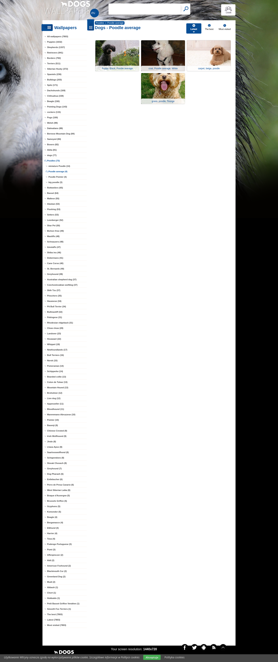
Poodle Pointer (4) (57, 177)
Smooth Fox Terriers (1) (59, 609)
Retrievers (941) (55, 53)
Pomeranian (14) (55, 366)
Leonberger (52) (55, 220)
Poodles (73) (53, 161)
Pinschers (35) (54, 296)
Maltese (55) (53, 198)
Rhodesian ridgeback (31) (60, 323)
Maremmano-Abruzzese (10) (61, 414)
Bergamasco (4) (55, 522)
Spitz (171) (52, 85)
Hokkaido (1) (53, 598)
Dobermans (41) (55, 258)
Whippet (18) (53, 344)
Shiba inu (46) (54, 252)
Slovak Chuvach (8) (57, 463)
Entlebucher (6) (55, 479)
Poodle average (115, 23)
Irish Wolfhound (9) (56, 436)
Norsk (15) (52, 360)
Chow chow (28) (55, 328)
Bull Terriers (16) (55, 355)
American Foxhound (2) (59, 566)
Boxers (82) (53, 144)
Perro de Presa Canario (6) (60, 485)
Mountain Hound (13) (57, 387)
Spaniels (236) (54, 74)
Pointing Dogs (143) (57, 107)
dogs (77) (52, 155)
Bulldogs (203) (54, 80)
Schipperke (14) (55, 371)
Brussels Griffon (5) (57, 501)
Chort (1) (51, 593)
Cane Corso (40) (55, 263)
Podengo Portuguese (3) (59, 544)
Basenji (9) (52, 425)
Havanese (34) (54, 301)
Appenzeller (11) (55, 404)
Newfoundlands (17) (57, 350)
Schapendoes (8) (55, 458)
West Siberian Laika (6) (58, 490)
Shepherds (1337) (56, 47)
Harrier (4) (52, 533)
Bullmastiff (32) (54, 312)
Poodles (100, 23)
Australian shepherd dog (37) (61, 279)
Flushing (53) (53, 209)
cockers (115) (54, 112)
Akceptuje (152, 657)
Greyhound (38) (55, 274)
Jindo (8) (51, 441)
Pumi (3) (51, 549)
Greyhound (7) (54, 468)
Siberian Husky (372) (57, 69)
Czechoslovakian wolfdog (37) (62, 285)
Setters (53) (53, 215)
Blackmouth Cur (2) (57, 571)
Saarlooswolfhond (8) (58, 452)
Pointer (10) (53, 420)
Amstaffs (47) (54, 247)
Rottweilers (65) (55, 188)
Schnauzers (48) (55, 242)
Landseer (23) (54, 333)
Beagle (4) (52, 517)
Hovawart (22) (54, 339)
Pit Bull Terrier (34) (56, 306)
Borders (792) (54, 58)
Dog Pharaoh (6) (55, 474)
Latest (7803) (53, 620)
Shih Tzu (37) (53, 290)
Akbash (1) (52, 587)
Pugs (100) (52, 117)
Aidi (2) (50, 560)
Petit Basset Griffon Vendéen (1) (63, 603)
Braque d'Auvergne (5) (58, 495)
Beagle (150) (53, 101)
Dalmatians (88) (55, 128)
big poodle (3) (55, 182)
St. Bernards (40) (55, 269)
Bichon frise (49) (55, 231)
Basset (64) (52, 193)
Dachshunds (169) (56, 90)
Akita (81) (52, 150)
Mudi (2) (51, 582)
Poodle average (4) (57, 171)
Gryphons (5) (53, 506)
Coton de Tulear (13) (57, 382)
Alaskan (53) (53, 204)
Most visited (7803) (56, 625)
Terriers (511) (53, 63)
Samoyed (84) (54, 139)
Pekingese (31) (54, 317)
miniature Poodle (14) (59, 166)
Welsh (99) (52, 123)
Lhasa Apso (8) (54, 447)
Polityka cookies (174, 657)
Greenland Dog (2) (56, 576)
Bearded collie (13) (56, 377)
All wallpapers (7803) (57, 36)
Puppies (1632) (54, 42)
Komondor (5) (54, 512)
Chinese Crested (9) (57, 431)
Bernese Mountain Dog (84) (61, 134)
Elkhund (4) (53, 528)
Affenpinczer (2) (55, 555)
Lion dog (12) (53, 398)
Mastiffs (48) (53, 236)
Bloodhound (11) (55, 409)
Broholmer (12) (54, 393)
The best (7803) (55, 614)
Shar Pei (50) (53, 225)
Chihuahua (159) (55, 96)
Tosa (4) (51, 539)
